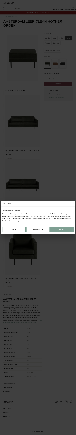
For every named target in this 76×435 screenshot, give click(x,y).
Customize (38, 229)
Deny (14, 229)
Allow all (62, 229)
